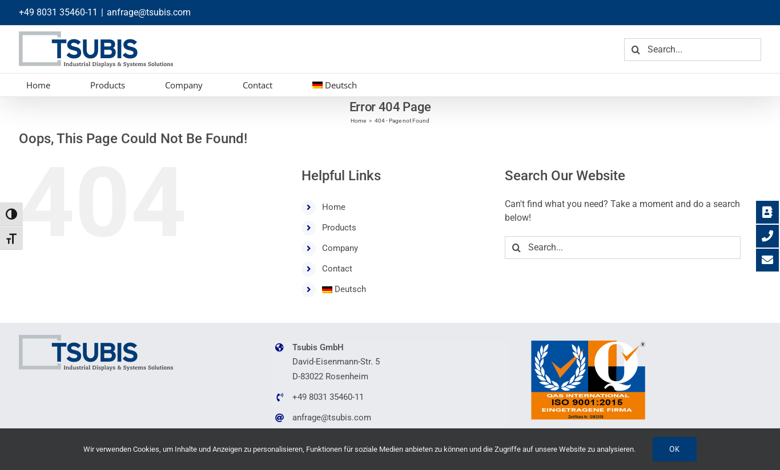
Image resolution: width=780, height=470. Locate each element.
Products (339, 227)
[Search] (635, 49)
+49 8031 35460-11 (58, 12)
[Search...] (692, 49)
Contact (337, 269)
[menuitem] (334, 85)
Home (333, 207)
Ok (674, 449)
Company (340, 248)
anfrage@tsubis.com (149, 12)
